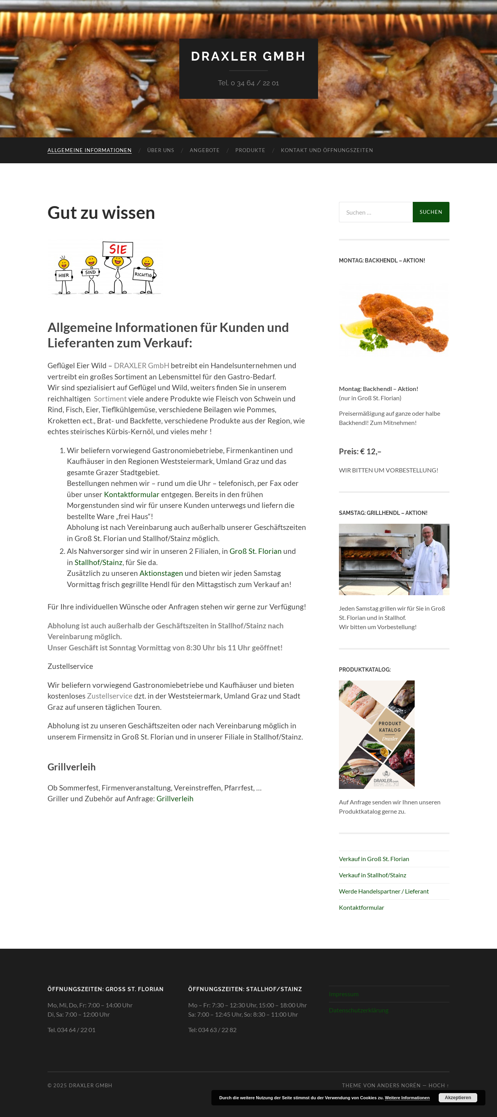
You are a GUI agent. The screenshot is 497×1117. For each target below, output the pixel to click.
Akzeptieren (458, 1097)
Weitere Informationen (407, 1097)
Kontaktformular (132, 494)
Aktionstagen (161, 573)
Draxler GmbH (248, 56)
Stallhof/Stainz (99, 562)
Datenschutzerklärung (358, 1010)
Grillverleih (175, 798)
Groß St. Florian (256, 551)
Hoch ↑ (439, 1085)
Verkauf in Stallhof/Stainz (372, 874)
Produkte (250, 150)
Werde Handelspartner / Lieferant (384, 891)
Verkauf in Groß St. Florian (374, 858)
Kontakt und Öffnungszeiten (327, 150)
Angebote (205, 150)
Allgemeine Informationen (90, 150)
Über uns (160, 150)
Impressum (344, 993)
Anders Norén (399, 1085)
